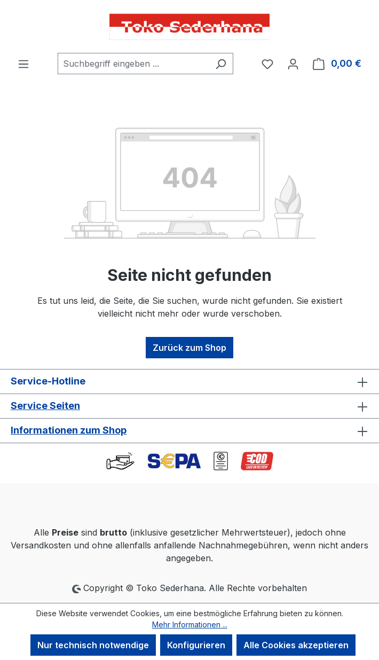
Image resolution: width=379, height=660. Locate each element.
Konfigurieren (196, 645)
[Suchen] (220, 63)
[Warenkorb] (337, 63)
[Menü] (23, 63)
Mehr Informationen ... (189, 624)
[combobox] (133, 63)
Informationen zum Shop (69, 430)
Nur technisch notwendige (93, 645)
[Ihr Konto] (293, 63)
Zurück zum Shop (189, 347)
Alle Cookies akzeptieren (296, 645)
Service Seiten (45, 405)
